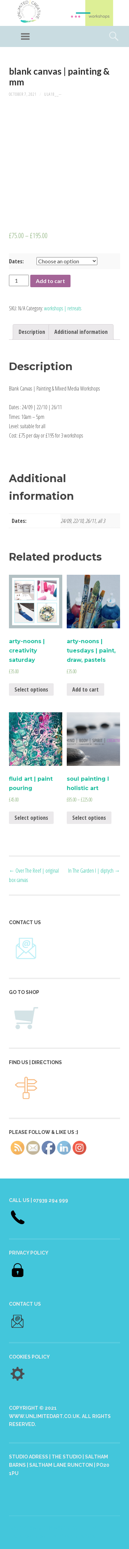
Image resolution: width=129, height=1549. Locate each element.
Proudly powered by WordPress (43, 1528)
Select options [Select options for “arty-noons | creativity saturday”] (31, 689)
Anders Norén (79, 1536)
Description (32, 332)
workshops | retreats (62, 308)
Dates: (16, 261)
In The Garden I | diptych (94, 870)
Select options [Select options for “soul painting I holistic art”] (89, 818)
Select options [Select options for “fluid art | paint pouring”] (31, 818)
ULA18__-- (53, 94)
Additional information (81, 332)
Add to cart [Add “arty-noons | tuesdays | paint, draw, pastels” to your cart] (85, 689)
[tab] (32, 332)
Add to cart (50, 281)
